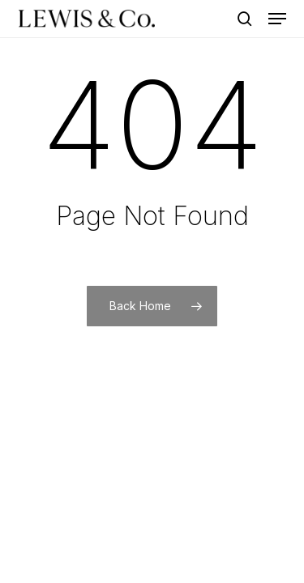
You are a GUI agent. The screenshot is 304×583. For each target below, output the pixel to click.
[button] (277, 19)
